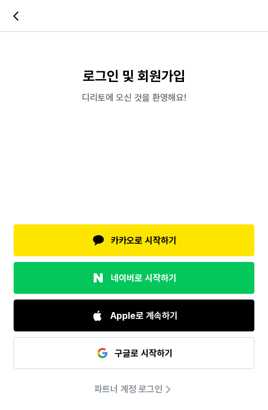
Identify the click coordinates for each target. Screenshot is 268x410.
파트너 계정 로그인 (134, 389)
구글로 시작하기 (134, 353)
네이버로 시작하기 (134, 278)
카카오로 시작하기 (134, 240)
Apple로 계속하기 (134, 315)
